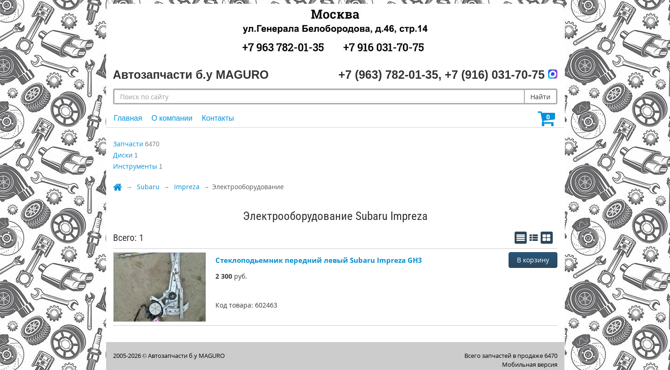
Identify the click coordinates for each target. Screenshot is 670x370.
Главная (128, 118)
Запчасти (128, 143)
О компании (171, 118)
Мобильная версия (529, 364)
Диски (123, 155)
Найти (540, 96)
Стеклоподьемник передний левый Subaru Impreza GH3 (318, 260)
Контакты (218, 118)
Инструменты (135, 166)
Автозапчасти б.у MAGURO (186, 355)
